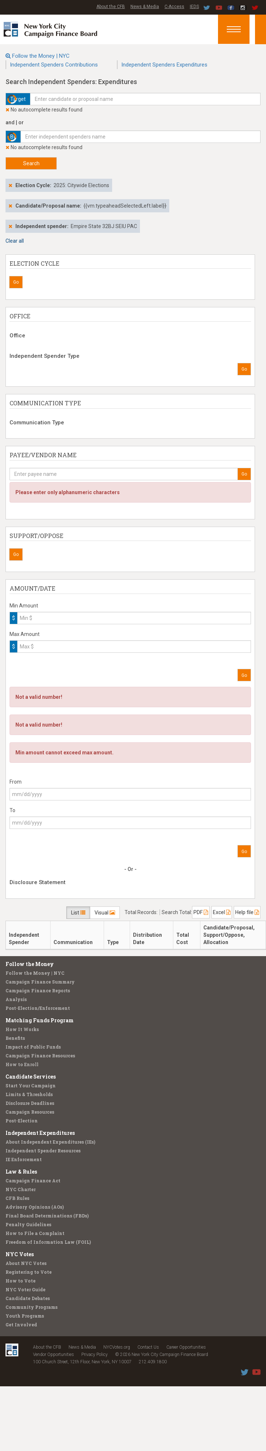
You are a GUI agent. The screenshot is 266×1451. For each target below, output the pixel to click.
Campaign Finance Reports (37, 990)
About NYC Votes (26, 1263)
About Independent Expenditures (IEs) (50, 1142)
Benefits (15, 1038)
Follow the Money (29, 964)
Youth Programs (24, 1316)
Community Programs (31, 1307)
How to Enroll (21, 1064)
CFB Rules (17, 1198)
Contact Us (148, 1347)
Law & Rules (21, 1171)
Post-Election (21, 1121)
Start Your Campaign (30, 1085)
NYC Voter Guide (25, 1289)
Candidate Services (30, 1076)
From (16, 782)
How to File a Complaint (34, 1233)
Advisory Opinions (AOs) (34, 1207)
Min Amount (24, 606)
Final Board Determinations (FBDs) (47, 1216)
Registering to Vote (28, 1272)
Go (16, 282)
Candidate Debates (27, 1298)
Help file (247, 912)
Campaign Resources (29, 1112)
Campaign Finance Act (32, 1180)
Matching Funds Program (39, 1020)
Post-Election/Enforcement (37, 1008)
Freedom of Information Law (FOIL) (48, 1242)
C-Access (174, 6)
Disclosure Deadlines (29, 1103)
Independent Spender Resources (43, 1150)
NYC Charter (20, 1189)
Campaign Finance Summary (40, 982)
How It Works (22, 1029)
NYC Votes (19, 1254)
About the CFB (110, 6)
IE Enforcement (23, 1159)
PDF (200, 912)
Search (31, 163)
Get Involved (21, 1324)
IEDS (194, 6)
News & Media (144, 6)
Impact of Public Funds (33, 1047)
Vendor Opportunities (53, 1354)
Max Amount (25, 634)
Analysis (16, 999)
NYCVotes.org (116, 1347)
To (12, 810)
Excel (221, 912)
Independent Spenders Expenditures (164, 64)
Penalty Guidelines (28, 1224)
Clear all (14, 241)
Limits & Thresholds (29, 1094)
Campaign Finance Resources (40, 1055)
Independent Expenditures (40, 1132)
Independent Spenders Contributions (54, 64)
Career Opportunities (186, 1347)
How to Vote (20, 1281)
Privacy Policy (94, 1354)
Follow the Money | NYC (41, 56)
